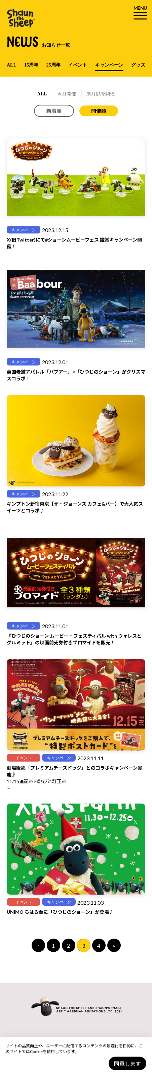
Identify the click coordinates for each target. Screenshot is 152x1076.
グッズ (138, 65)
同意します (127, 1064)
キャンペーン (109, 65)
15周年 (31, 65)
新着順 (54, 111)
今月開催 (66, 93)
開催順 (98, 111)
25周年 (53, 65)
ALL (11, 65)
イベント (77, 65)
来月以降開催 (100, 93)
